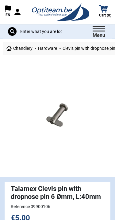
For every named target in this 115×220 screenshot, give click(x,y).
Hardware (47, 48)
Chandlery (23, 48)
